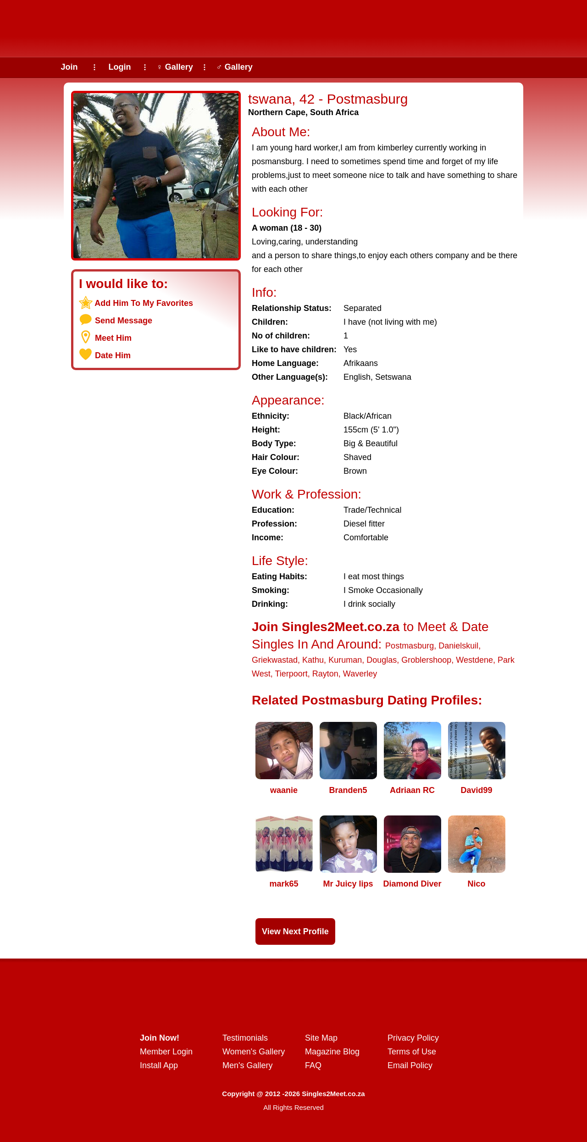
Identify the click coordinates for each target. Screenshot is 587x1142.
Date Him (113, 355)
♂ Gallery (234, 67)
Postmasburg (409, 645)
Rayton (325, 673)
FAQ (313, 1065)
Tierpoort (291, 673)
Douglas (381, 660)
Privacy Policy (413, 1037)
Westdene (474, 660)
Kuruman (345, 660)
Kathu (313, 660)
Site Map (321, 1037)
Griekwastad (275, 660)
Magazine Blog (332, 1051)
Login (120, 67)
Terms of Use (412, 1051)
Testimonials (245, 1037)
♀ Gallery (174, 67)
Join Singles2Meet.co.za (325, 627)
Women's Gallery (253, 1051)
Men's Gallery (247, 1065)
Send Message (123, 320)
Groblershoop (426, 660)
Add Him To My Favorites (143, 303)
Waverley (360, 673)
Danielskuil (458, 645)
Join (69, 67)
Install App (159, 1065)
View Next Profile (295, 931)
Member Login (166, 1051)
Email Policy (410, 1065)
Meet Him (113, 338)
